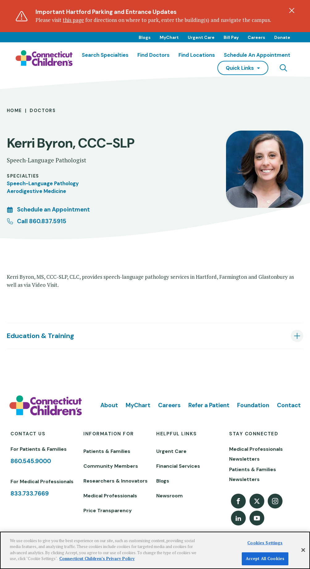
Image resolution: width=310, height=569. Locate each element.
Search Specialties (105, 55)
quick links (240, 68)
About (109, 405)
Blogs (145, 37)
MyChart (169, 37)
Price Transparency (107, 510)
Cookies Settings (265, 543)
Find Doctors (153, 55)
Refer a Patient (208, 405)
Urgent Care (201, 37)
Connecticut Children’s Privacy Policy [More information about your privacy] (97, 558)
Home (14, 110)
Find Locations (196, 55)
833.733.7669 (29, 493)
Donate (282, 37)
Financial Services (178, 466)
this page (73, 20)
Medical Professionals (110, 495)
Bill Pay (231, 37)
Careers (256, 37)
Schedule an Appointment (257, 55)
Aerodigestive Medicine (36, 191)
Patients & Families (106, 451)
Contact (289, 405)
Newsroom (169, 495)
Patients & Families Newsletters (252, 474)
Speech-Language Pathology (43, 183)
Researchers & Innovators (115, 481)
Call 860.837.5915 (41, 221)
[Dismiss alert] (292, 10)
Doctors (43, 110)
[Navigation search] (283, 68)
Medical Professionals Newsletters (256, 454)
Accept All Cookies (265, 558)
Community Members (110, 466)
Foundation (253, 405)
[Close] (303, 550)
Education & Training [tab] (40, 336)
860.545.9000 (30, 461)
